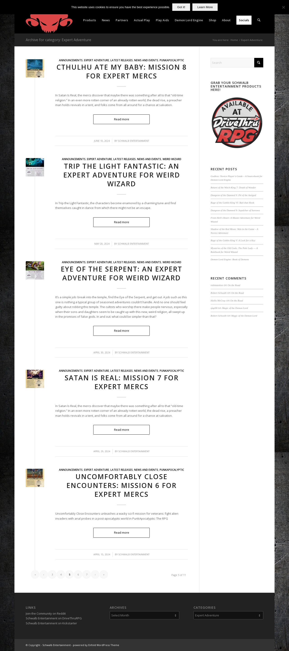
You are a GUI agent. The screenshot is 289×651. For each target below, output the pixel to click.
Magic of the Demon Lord (235, 308)
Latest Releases (121, 60)
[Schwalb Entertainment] (49, 20)
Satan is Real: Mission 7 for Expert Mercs (122, 382)
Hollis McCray (218, 300)
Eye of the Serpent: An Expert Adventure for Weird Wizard (121, 273)
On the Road (234, 285)
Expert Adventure (96, 60)
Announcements (71, 60)
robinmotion (217, 285)
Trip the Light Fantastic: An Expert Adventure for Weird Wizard (121, 174)
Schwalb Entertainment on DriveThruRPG (54, 618)
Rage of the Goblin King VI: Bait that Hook (232, 202)
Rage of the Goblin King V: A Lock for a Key (233, 240)
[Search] (258, 20)
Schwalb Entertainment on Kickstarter (51, 623)
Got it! (181, 7)
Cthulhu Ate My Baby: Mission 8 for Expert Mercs (121, 71)
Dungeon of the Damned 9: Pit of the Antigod (233, 195)
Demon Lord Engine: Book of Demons (230, 259)
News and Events (146, 60)
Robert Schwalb (218, 292)
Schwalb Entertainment (133, 140)
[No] (283, 7)
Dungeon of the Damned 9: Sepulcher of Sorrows (235, 210)
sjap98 (214, 308)
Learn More (205, 7)
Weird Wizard (172, 159)
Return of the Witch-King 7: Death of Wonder (233, 187)
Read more (121, 119)
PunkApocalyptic (172, 60)
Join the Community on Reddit (46, 613)
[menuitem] (89, 20)
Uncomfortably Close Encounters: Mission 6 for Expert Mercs (121, 485)
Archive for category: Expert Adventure (58, 39)
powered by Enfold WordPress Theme (96, 645)
